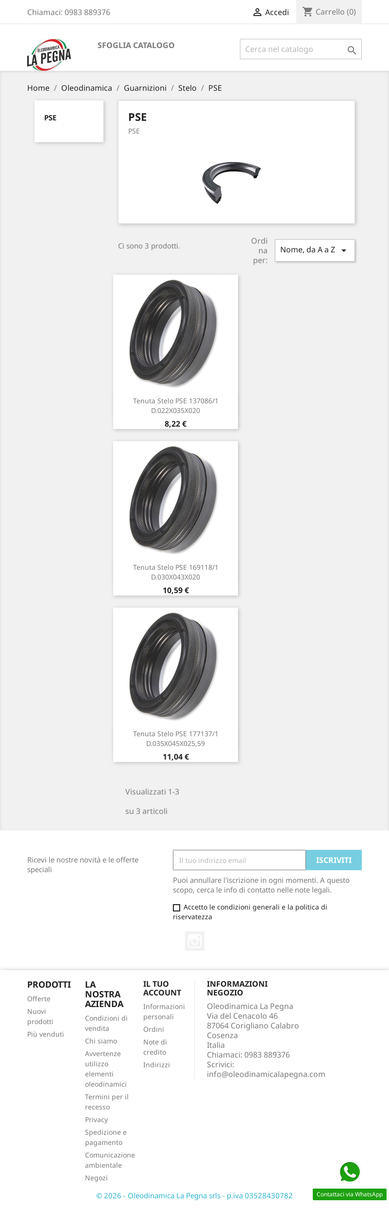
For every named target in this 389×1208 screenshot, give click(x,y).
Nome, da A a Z (314, 250)
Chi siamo (101, 1040)
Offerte (39, 998)
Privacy (96, 1119)
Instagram (194, 941)
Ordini (153, 1029)
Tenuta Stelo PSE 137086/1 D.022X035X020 (176, 405)
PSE (50, 117)
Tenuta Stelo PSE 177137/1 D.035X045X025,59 (176, 738)
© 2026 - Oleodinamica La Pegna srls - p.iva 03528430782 (194, 1195)
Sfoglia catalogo (136, 45)
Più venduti (45, 1034)
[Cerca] (301, 49)
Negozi (96, 1177)
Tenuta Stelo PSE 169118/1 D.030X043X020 (176, 572)
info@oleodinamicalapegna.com (266, 1074)
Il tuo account (162, 988)
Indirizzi (156, 1064)
